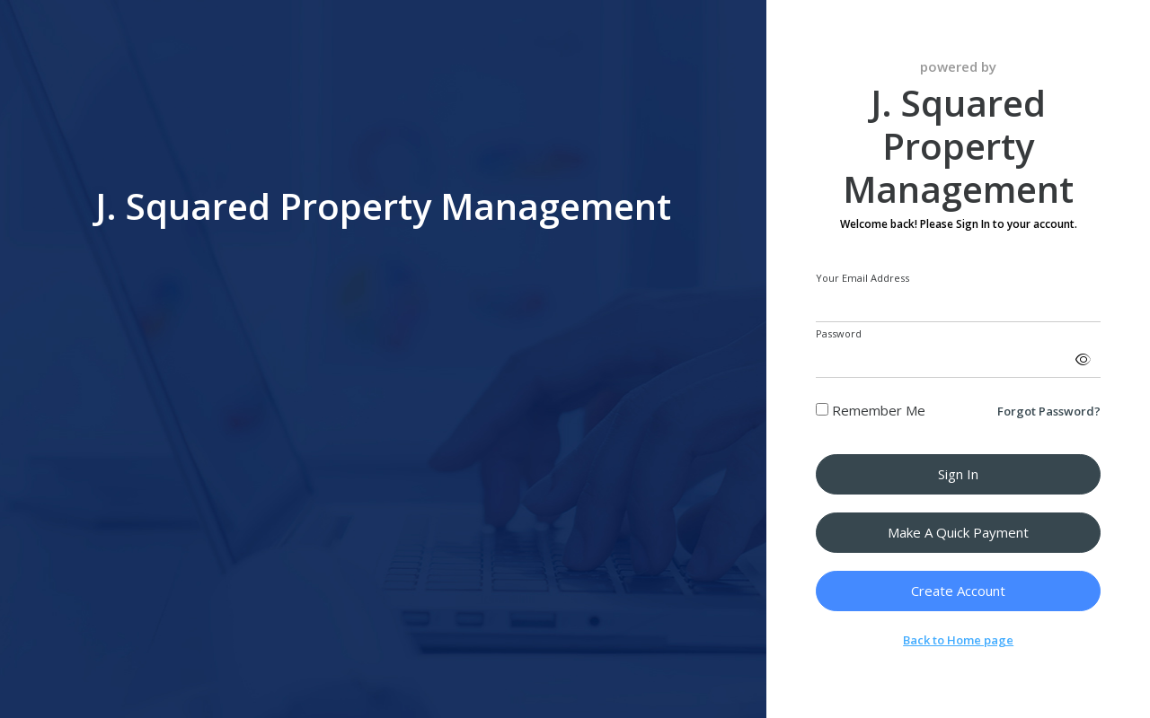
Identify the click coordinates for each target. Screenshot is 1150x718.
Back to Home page (958, 640)
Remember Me (870, 410)
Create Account (958, 591)
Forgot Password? (1049, 411)
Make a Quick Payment (958, 532)
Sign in (958, 474)
